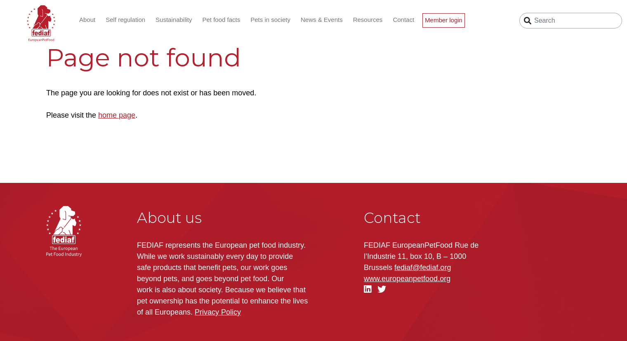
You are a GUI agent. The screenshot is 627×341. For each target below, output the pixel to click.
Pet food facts (221, 19)
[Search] (570, 20)
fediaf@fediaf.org (422, 267)
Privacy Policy (218, 312)
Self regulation (125, 19)
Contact (403, 19)
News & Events (322, 19)
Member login (443, 20)
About (87, 19)
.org (407, 279)
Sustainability (174, 19)
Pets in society (270, 19)
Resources (368, 19)
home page (116, 115)
